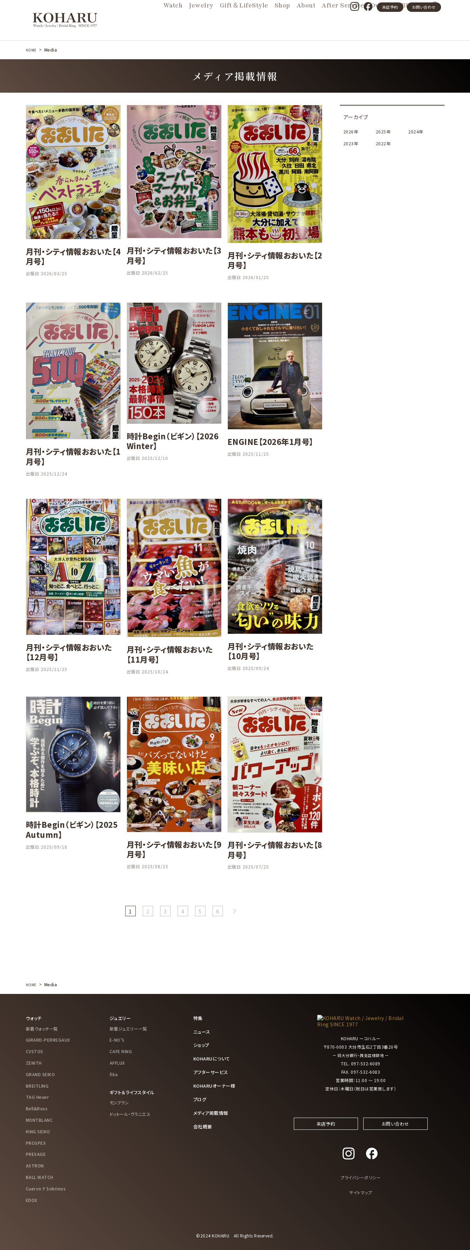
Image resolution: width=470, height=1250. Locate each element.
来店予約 (390, 7)
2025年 (383, 131)
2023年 (351, 143)
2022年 (383, 143)
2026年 (351, 131)
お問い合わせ (424, 7)
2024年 (416, 131)
